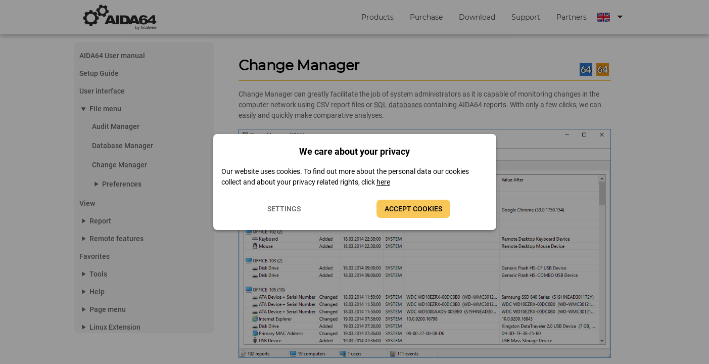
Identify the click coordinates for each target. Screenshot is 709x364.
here (383, 182)
